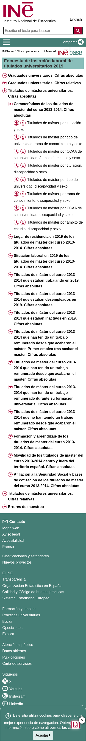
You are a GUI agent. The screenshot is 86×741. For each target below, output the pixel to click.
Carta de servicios (17, 663)
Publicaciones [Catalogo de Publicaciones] (13, 657)
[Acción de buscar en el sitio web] (78, 30)
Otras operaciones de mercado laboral (42, 51)
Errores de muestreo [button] (26, 507)
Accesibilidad (13, 540)
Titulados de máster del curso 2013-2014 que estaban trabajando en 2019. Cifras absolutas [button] (47, 280)
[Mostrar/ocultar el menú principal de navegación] (6, 42)
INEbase (8, 51)
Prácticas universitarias (21, 615)
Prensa (8, 547)
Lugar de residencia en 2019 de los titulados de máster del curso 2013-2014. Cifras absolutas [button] (44, 242)
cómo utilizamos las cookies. (58, 728)
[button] (71, 42)
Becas (7, 621)
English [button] (76, 19)
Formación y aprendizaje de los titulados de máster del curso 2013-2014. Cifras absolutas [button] (44, 442)
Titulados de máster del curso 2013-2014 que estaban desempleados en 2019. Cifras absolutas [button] (45, 299)
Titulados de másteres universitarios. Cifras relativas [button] (40, 496)
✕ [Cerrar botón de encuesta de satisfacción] (82, 720)
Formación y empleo (19, 609)
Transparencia (14, 579)
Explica (8, 634)
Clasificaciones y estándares (25, 556)
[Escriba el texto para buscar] (39, 30)
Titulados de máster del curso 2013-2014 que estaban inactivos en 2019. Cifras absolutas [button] (45, 318)
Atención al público (17, 645)
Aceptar (43, 735)
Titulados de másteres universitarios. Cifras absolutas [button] (40, 93)
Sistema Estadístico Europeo (25, 598)
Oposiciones (12, 628)
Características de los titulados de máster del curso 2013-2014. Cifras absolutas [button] (44, 109)
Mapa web (10, 528)
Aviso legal (11, 534)
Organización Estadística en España (31, 586)
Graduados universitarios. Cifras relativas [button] (44, 83)
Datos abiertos (14, 651)
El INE (7, 573)
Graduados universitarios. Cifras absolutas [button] (45, 75)
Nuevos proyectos (17, 562)
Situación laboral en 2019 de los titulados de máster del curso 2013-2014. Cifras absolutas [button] (44, 261)
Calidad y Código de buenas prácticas (33, 592)
